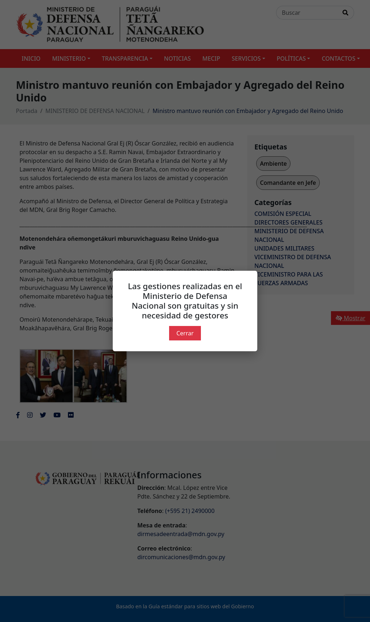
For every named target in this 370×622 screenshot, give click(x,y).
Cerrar (185, 333)
